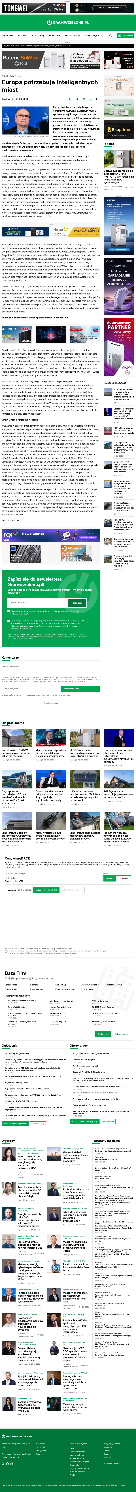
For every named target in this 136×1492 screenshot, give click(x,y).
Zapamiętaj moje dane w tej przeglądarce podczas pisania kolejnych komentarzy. (37, 695)
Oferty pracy (38, 35)
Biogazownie (11, 984)
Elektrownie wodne (90, 984)
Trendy (18, 76)
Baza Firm (22, 35)
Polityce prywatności (27, 638)
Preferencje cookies (112, 1464)
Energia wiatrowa (114, 984)
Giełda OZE (54, 35)
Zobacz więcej (121, 1034)
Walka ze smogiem (78, 1472)
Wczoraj (19, 890)
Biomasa (34, 984)
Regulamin (35, 677)
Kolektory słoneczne (64, 989)
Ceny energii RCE (93, 35)
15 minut (110, 878)
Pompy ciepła (87, 989)
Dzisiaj (46, 890)
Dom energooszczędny (79, 1461)
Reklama (107, 1457)
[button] (110, 35)
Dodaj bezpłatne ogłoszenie (15, 1123)
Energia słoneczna (77, 1451)
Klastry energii (37, 989)
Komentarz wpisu (72, 688)
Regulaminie (11, 638)
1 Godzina (123, 878)
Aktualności (7, 76)
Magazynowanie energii (79, 1468)
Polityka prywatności (112, 1444)
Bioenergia (74, 1465)
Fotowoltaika (11, 989)
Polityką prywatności (75, 677)
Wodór (72, 1475)
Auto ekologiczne (77, 1458)
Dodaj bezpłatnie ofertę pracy (84, 1121)
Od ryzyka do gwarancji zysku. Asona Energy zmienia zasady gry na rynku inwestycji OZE (36, 46)
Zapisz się (77, 603)
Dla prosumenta (72, 35)
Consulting (60, 984)
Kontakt (107, 1450)
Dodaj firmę (103, 1034)
